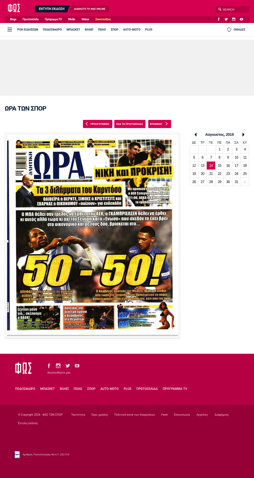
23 (228, 174)
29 (219, 182)
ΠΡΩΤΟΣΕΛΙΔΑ (147, 389)
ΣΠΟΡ (114, 29)
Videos (85, 19)
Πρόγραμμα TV (53, 19)
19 (194, 174)
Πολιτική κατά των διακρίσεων (134, 414)
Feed (164, 414)
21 (211, 174)
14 (211, 166)
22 (219, 174)
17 (236, 166)
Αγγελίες (202, 414)
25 (245, 174)
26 (194, 182)
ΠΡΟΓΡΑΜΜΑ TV (175, 389)
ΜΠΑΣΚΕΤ (73, 29)
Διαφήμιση (221, 414)
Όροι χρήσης (99, 414)
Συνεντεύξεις (103, 19)
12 (194, 166)
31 (236, 182)
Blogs (13, 19)
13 (202, 166)
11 (245, 157)
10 (236, 157)
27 (202, 182)
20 (202, 174)
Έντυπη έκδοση (28, 423)
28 (211, 182)
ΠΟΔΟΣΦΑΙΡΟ (52, 29)
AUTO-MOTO (131, 29)
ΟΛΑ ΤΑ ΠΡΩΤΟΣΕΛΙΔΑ (129, 123)
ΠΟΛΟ (102, 29)
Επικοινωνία (182, 414)
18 (245, 166)
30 (228, 182)
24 (236, 174)
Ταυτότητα (78, 414)
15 (219, 166)
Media (71, 19)
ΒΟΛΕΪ (89, 29)
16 (228, 166)
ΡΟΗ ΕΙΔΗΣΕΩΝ (27, 29)
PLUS (148, 29)
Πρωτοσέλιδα (30, 19)
